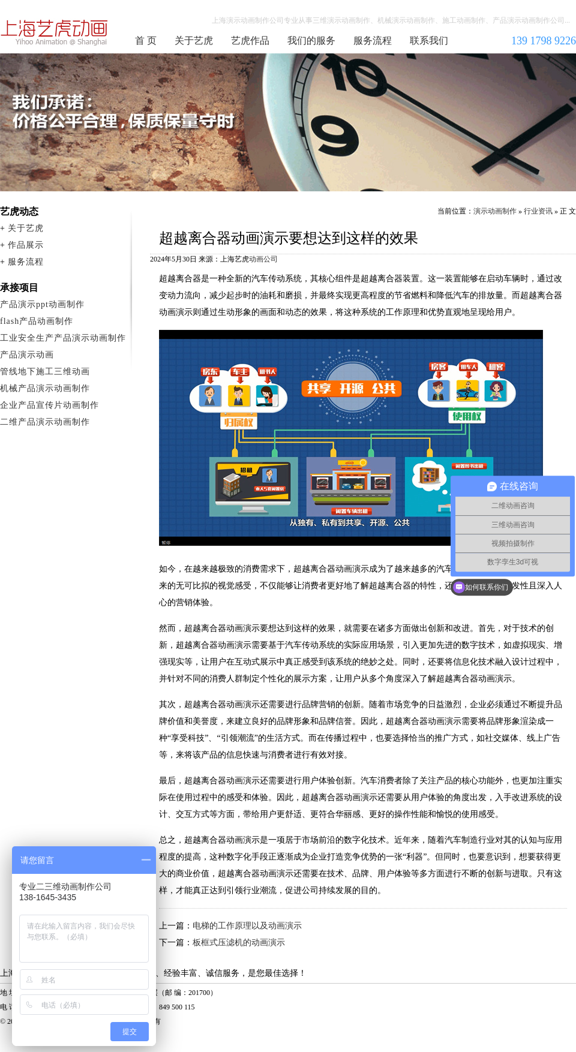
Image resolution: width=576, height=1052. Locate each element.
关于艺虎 (194, 40)
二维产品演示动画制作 (45, 421)
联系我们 (429, 40)
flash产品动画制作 (36, 321)
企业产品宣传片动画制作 (49, 405)
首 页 (146, 40)
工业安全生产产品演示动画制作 (63, 337)
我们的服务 (311, 40)
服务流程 (372, 40)
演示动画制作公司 (54, 32)
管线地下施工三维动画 (45, 371)
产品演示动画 (27, 354)
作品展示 (26, 245)
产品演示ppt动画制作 (42, 304)
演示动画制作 (495, 211)
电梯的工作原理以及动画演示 (247, 925)
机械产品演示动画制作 (45, 388)
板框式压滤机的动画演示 (239, 942)
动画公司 (263, 259)
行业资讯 (538, 211)
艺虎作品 (250, 40)
